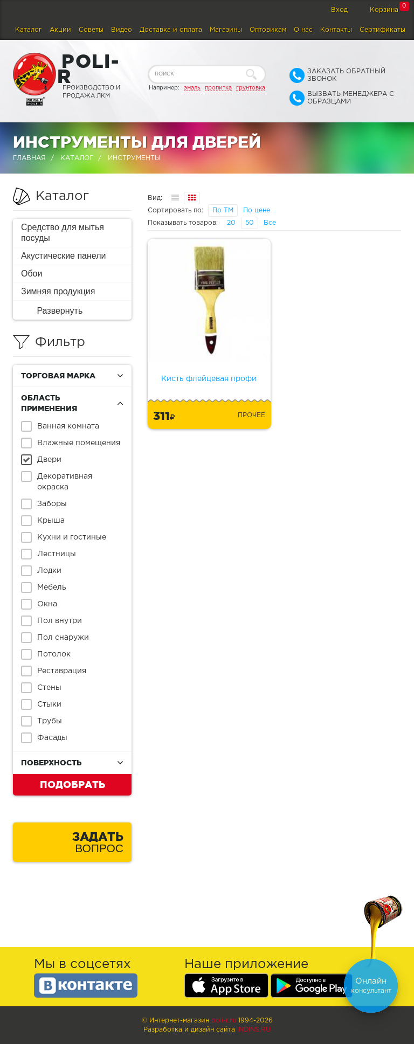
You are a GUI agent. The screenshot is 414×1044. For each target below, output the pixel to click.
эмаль (192, 88)
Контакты (336, 30)
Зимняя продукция (58, 291)
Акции (60, 30)
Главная (29, 158)
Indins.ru (254, 1030)
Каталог (28, 30)
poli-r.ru (223, 1021)
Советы (91, 30)
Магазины (226, 30)
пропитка (218, 88)
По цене (256, 210)
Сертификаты (382, 30)
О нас (303, 30)
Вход (339, 10)
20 (231, 223)
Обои (31, 273)
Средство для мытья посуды (62, 233)
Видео (121, 30)
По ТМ (222, 210)
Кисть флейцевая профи (209, 379)
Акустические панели (63, 255)
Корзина (384, 10)
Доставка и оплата (171, 30)
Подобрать (72, 784)
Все (270, 223)
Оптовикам (268, 30)
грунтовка (250, 88)
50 (249, 223)
